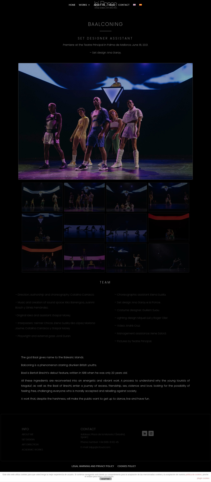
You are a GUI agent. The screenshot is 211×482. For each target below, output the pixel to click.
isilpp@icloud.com (99, 447)
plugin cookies (203, 478)
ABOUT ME (99, 5)
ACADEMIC (28, 449)
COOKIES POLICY (126, 466)
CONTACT (124, 5)
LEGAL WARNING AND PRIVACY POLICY (93, 466)
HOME (72, 5)
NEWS (112, 5)
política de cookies (194, 474)
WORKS (83, 5)
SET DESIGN (28, 439)
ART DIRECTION (30, 444)
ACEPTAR (105, 479)
